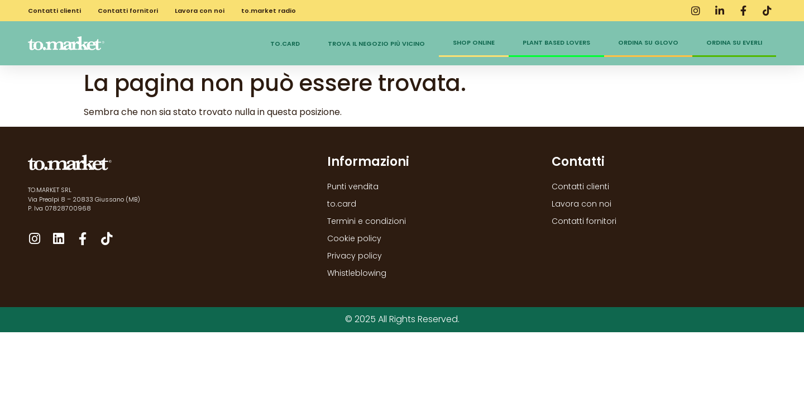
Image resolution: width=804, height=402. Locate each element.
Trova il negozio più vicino (376, 43)
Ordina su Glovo (648, 42)
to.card (285, 43)
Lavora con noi (199, 10)
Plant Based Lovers (556, 42)
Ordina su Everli (734, 42)
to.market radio (268, 10)
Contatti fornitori (128, 10)
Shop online (474, 42)
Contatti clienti (54, 10)
